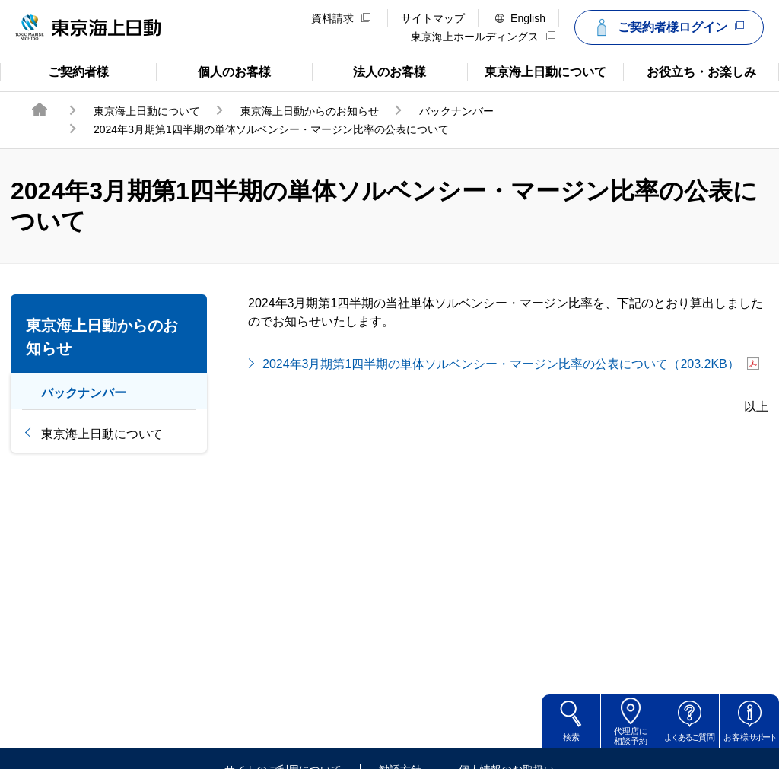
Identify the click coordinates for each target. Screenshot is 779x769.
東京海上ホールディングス (483, 36)
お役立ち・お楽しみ (689, 70)
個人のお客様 (213, 70)
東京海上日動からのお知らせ (309, 111)
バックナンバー (456, 111)
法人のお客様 (369, 70)
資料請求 (340, 18)
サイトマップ (433, 18)
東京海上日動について (536, 70)
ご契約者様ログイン (667, 27)
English (520, 18)
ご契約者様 (61, 70)
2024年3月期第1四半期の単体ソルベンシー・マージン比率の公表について (510, 363)
